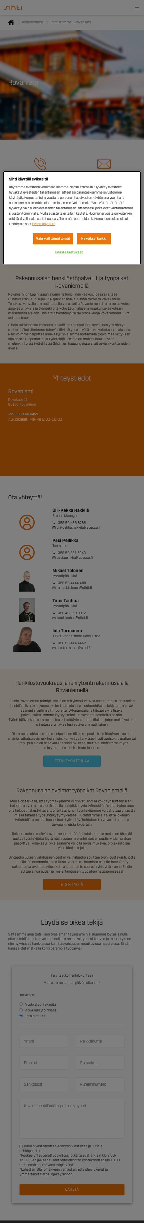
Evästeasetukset (69, 252)
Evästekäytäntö (43, 224)
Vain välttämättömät (53, 238)
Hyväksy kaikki (93, 238)
